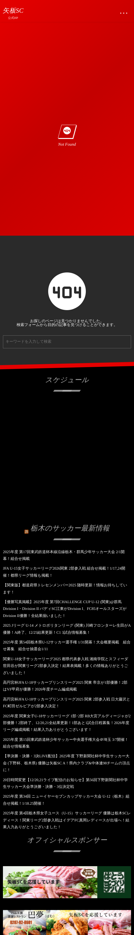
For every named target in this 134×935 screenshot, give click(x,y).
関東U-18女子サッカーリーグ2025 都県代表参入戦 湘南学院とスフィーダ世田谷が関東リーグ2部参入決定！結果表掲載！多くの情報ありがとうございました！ (65, 666)
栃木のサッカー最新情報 (70, 527)
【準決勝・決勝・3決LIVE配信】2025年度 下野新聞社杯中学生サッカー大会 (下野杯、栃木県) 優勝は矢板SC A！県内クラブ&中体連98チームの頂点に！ (66, 763)
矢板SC (13, 10)
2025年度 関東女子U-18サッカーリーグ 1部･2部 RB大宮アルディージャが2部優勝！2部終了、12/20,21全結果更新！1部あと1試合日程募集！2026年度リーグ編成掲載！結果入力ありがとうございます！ (66, 723)
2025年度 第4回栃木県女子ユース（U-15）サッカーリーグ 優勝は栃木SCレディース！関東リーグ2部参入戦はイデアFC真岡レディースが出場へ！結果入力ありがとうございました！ (67, 820)
